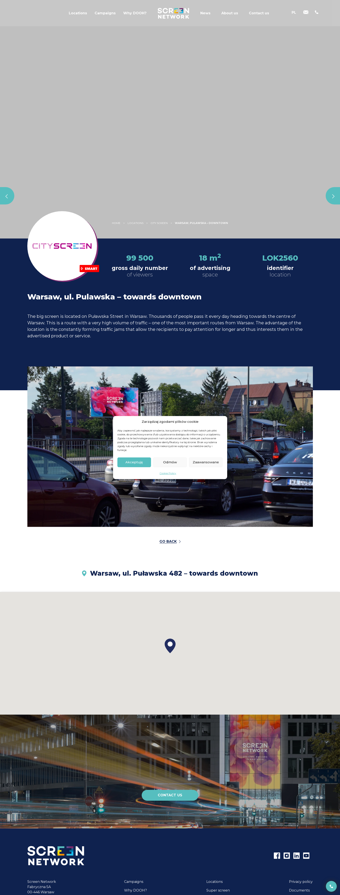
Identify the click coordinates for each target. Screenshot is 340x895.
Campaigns (105, 14)
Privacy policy (301, 882)
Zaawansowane (206, 462)
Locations (78, 14)
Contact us (259, 14)
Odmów (170, 462)
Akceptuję (134, 462)
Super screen (218, 890)
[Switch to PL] (293, 13)
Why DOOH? (134, 14)
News (205, 14)
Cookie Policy (167, 473)
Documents (299, 890)
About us (229, 14)
